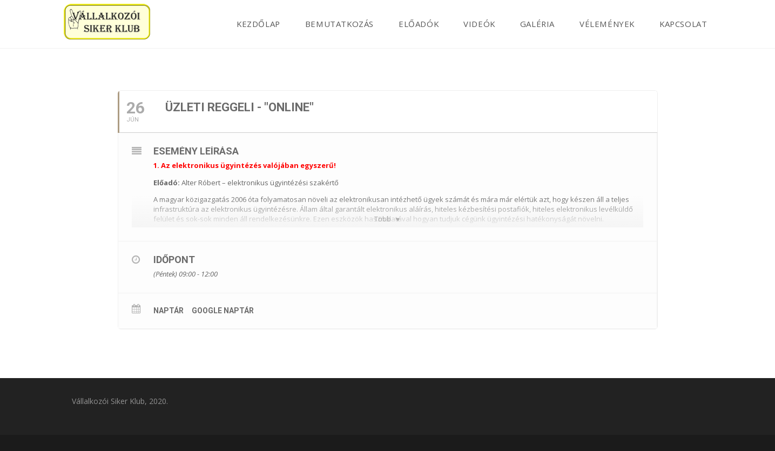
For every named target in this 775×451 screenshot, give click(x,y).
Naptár (168, 310)
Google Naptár (223, 310)
